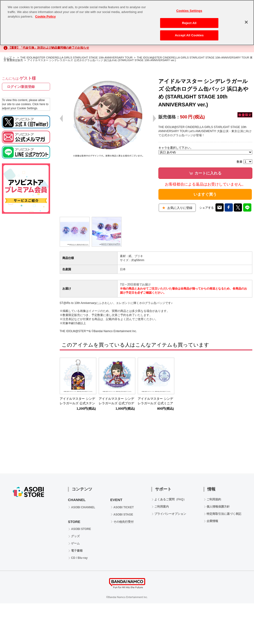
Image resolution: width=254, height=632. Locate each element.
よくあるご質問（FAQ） (170, 499)
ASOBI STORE (81, 529)
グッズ (75, 536)
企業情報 (212, 521)
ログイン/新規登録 (21, 87)
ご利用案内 (161, 506)
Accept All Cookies (189, 35)
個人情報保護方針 (218, 506)
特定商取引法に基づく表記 (224, 514)
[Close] (246, 22)
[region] (127, 22)
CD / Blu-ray (79, 558)
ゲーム (75, 543)
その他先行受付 (123, 521)
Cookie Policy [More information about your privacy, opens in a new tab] (45, 16)
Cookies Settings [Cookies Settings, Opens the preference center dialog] (189, 11)
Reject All (189, 23)
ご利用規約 (214, 499)
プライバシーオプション (170, 514)
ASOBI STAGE (123, 514)
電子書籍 (77, 550)
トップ (8, 57)
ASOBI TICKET (123, 507)
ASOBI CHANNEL (83, 507)
